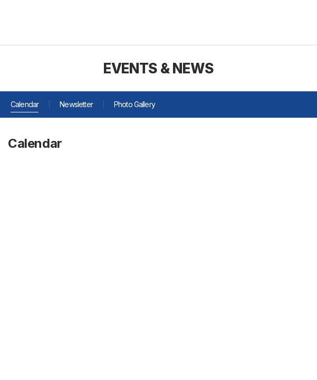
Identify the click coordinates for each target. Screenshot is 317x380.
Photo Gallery (134, 104)
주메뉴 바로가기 (0, 0)
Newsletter (76, 104)
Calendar (25, 104)
